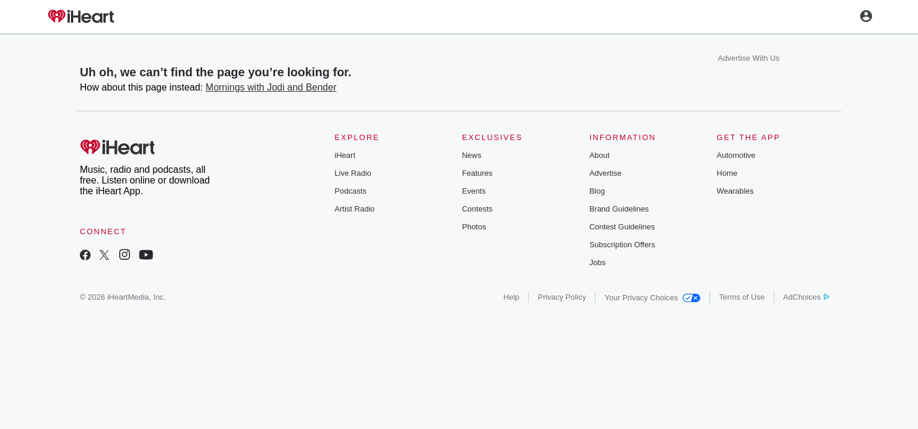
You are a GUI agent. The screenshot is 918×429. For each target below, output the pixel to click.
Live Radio (352, 173)
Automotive (736, 155)
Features (477, 173)
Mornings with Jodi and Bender (271, 87)
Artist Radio (354, 208)
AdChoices (806, 297)
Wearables (735, 190)
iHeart (344, 155)
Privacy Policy (562, 297)
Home (727, 173)
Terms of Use (742, 297)
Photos (474, 226)
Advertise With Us (748, 58)
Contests (477, 208)
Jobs (598, 262)
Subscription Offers (622, 244)
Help (512, 297)
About (600, 155)
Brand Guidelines (619, 208)
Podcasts (350, 190)
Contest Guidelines (622, 226)
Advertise (606, 173)
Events (474, 190)
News (472, 155)
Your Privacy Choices (652, 297)
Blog (597, 190)
